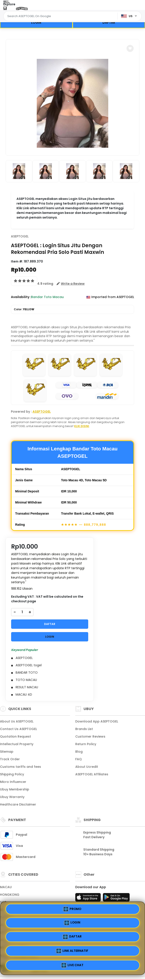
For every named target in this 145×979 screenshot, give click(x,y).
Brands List (84, 729)
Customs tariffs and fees (20, 766)
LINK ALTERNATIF (107, 951)
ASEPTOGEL (20, 236)
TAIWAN (6, 917)
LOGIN (36, 22)
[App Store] (88, 898)
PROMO (38, 935)
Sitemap (6, 751)
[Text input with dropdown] (61, 16)
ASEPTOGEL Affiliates (91, 774)
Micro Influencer (13, 782)
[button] (130, 48)
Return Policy (85, 744)
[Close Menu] (5, 9)
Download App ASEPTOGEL (96, 721)
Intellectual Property (16, 744)
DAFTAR (108, 22)
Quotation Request (15, 736)
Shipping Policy (12, 774)
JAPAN (5, 925)
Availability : (21, 297)
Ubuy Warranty (12, 797)
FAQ (78, 759)
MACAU (6, 887)
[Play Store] (116, 898)
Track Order (10, 759)
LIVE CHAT (72, 965)
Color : (24, 309)
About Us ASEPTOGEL (16, 721)
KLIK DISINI (81, 426)
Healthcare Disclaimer (18, 804)
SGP (3, 902)
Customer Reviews (90, 736)
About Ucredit (86, 766)
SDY (3, 909)
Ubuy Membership (14, 789)
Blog (79, 751)
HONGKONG (9, 894)
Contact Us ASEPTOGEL (18, 729)
